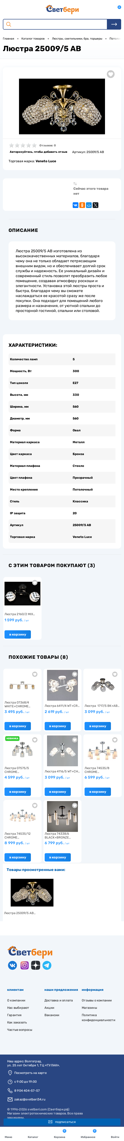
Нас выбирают (18, 1008)
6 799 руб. (57, 843)
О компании (16, 1000)
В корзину (17, 634)
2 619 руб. (57, 711)
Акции (49, 1008)
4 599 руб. (17, 777)
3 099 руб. (97, 711)
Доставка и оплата (58, 1000)
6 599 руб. (97, 777)
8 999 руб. (17, 843)
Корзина (60, 1133)
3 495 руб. (17, 711)
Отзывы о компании (97, 1000)
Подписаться (62, 1122)
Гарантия (14, 1015)
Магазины (89, 1008)
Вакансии (51, 1015)
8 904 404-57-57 (27, 1090)
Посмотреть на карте (30, 1073)
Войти (115, 1133)
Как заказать (17, 1022)
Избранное (88, 1133)
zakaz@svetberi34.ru (29, 1099)
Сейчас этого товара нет (90, 191)
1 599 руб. (17, 620)
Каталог (33, 1133)
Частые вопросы (19, 1030)
